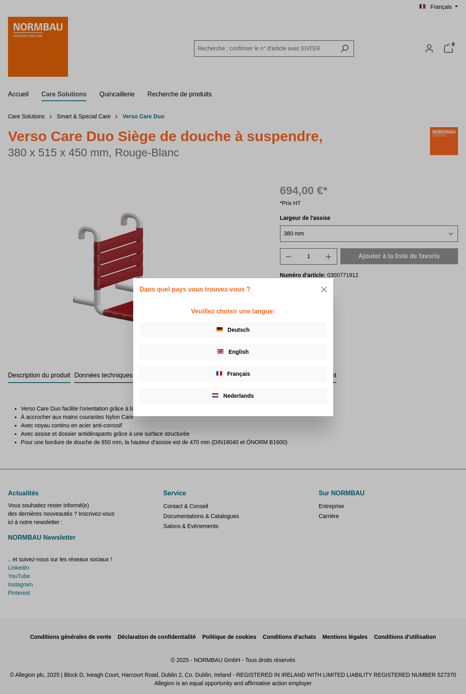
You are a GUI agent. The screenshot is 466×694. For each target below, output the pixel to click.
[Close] (324, 289)
